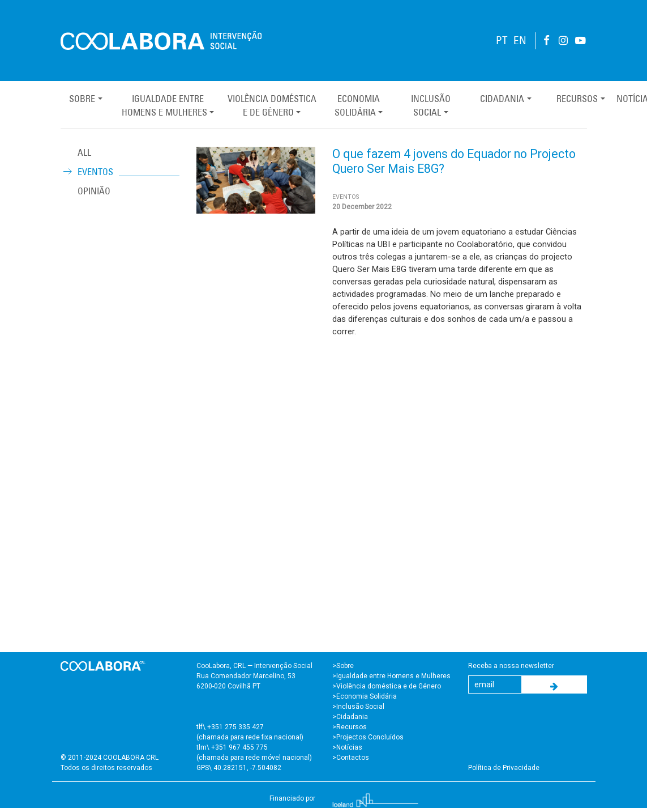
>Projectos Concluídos (368, 737)
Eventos (95, 171)
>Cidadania (350, 717)
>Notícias (347, 747)
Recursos (577, 98)
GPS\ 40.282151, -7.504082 (238, 768)
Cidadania (502, 98)
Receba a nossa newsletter (511, 666)
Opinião (94, 191)
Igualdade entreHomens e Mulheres (164, 105)
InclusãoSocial (431, 105)
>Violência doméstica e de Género (386, 686)
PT (502, 40)
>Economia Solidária (364, 696)
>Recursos (349, 727)
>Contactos (350, 758)
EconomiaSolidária (357, 105)
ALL (84, 152)
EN (519, 40)
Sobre (82, 98)
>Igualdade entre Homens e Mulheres (391, 676)
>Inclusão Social (358, 707)
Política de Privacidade (503, 768)
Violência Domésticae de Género (272, 105)
